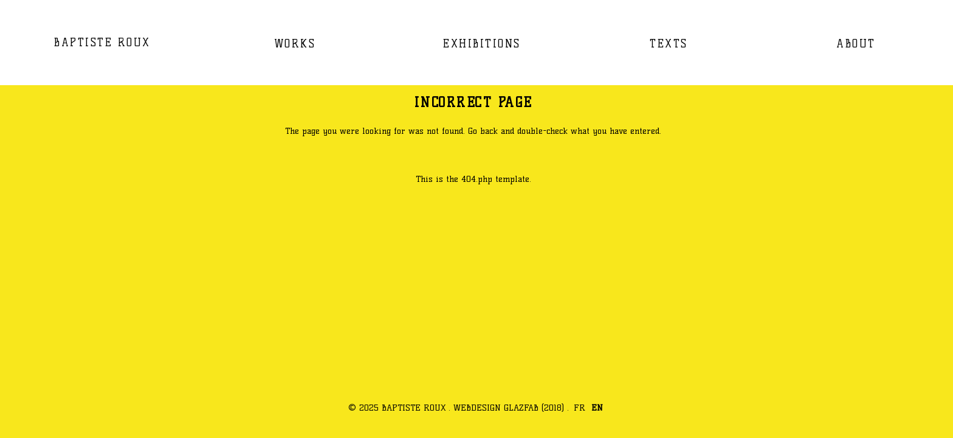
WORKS (295, 43)
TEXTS (669, 43)
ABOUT (856, 43)
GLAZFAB (521, 407)
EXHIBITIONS (482, 43)
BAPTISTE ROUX (102, 42)
